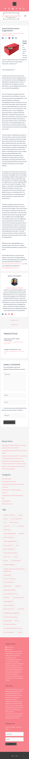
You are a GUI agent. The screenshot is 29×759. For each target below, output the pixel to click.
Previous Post (15, 320)
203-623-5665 (9, 647)
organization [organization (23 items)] (7, 586)
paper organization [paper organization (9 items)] (8, 609)
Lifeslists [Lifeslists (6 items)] (5, 560)
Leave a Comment (7, 33)
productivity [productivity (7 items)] (20, 609)
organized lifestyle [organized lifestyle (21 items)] (9, 590)
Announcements (6, 478)
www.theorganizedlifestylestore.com (13, 263)
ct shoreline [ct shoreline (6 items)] (21, 526)
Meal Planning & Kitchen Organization (13, 484)
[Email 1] (9, 314)
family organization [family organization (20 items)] (9, 533)
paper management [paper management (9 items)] (8, 605)
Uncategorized (17, 33)
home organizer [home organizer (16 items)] (8, 545)
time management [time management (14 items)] (8, 632)
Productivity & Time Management (11, 490)
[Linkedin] (12, 38)
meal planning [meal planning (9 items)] (7, 575)
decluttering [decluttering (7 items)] (6, 530)
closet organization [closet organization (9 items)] (16, 519)
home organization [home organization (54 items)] (10, 541)
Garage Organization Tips (12, 349)
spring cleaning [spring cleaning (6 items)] (7, 620)
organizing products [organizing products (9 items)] (18, 597)
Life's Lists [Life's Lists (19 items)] (6, 557)
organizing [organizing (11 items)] (6, 597)
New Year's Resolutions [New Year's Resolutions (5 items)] (9, 578)
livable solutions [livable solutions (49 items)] (9, 564)
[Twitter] (6, 38)
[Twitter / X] (16, 38)
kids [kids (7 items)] (17, 545)
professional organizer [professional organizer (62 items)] (11, 613)
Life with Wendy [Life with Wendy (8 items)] (15, 560)
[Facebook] (2, 38)
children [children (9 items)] (5, 519)
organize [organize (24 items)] (18, 586)
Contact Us (8, 649)
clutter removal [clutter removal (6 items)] (14, 522)
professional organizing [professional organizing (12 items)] (10, 617)
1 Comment (6, 351)
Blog (16, 756)
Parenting (5, 487)
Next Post (14, 324)
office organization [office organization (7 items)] (8, 582)
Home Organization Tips (9, 481)
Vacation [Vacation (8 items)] (19, 632)
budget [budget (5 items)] (20, 515)
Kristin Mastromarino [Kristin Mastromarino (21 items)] (10, 553)
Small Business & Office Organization (12, 495)
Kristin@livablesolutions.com (10, 267)
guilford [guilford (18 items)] (21, 533)
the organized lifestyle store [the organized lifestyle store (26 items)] (12, 628)
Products (4, 492)
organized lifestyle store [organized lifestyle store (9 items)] (10, 594)
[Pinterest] (9, 38)
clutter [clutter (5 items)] (5, 522)
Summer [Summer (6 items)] (16, 620)
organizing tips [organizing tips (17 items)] (8, 601)
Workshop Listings (7, 504)
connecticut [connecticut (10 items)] (6, 526)
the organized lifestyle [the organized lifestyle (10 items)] (9, 624)
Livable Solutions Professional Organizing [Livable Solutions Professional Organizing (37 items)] (14, 570)
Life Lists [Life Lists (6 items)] (15, 556)
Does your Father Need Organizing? (11, 339)
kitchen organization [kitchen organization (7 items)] (9, 549)
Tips (3, 498)
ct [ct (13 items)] (13, 526)
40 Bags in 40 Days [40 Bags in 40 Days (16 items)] (9, 515)
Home (12, 756)
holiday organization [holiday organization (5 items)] (8, 537)
